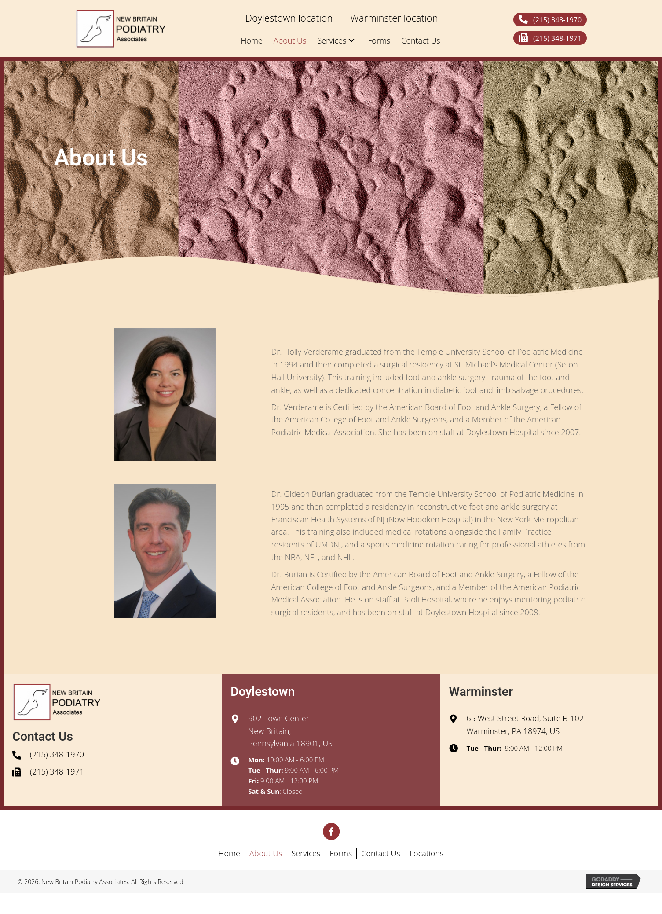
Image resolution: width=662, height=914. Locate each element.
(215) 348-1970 (57, 754)
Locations (427, 853)
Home (229, 853)
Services (306, 853)
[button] (550, 19)
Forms (340, 853)
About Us (265, 853)
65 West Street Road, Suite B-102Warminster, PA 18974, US (525, 724)
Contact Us (380, 853)
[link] (288, 18)
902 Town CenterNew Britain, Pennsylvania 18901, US (290, 731)
